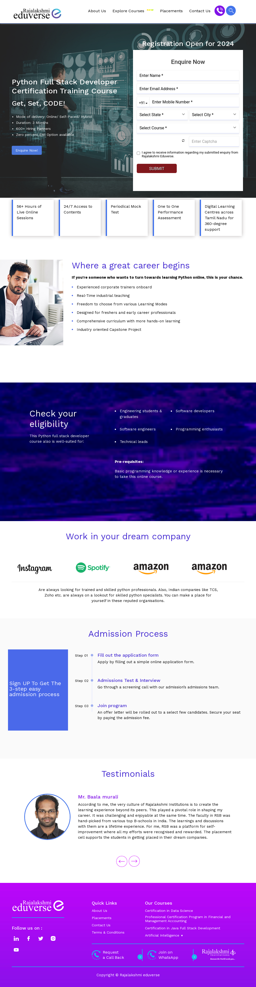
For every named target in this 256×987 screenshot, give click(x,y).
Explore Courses (133, 10)
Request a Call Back (116, 955)
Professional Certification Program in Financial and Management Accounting (187, 919)
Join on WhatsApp (171, 955)
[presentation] (122, 861)
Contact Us (199, 10)
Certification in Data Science (169, 911)
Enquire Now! (27, 150)
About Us (97, 10)
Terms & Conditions (108, 932)
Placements (171, 10)
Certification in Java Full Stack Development (182, 928)
